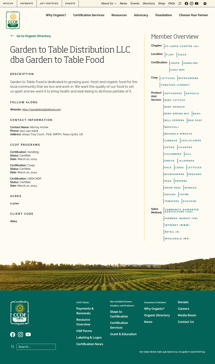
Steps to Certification (119, 314)
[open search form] (179, 3)
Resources (119, 15)
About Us (107, 3)
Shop (161, 3)
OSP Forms (84, 331)
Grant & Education (123, 334)
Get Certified (49, 3)
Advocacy (141, 15)
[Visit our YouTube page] (196, 3)
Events (135, 3)
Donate (70, 3)
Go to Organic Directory (30, 36)
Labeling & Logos (89, 337)
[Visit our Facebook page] (186, 3)
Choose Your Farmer (193, 15)
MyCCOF (8, 3)
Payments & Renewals (85, 311)
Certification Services (88, 15)
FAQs (171, 3)
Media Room (187, 315)
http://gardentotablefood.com (41, 109)
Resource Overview (83, 322)
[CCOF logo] (12, 17)
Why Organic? (56, 15)
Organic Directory (157, 315)
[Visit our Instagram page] (191, 3)
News (123, 3)
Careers (183, 308)
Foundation (163, 15)
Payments (26, 3)
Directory (149, 3)
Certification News (89, 344)
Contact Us (186, 322)
